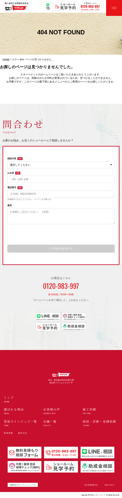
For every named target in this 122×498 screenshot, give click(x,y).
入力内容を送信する (61, 248)
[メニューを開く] (114, 8)
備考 (9, 205)
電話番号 (15, 187)
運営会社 (22, 433)
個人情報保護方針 (91, 485)
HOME (6, 59)
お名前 (13, 173)
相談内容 (15, 158)
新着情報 (8, 433)
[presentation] (61, 234)
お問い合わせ (109, 485)
